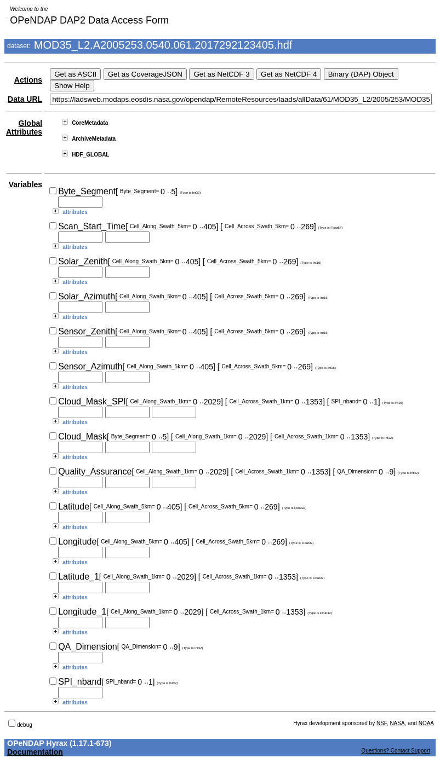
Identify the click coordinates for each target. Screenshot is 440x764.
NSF (381, 723)
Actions (28, 80)
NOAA (426, 723)
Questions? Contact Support (395, 751)
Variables (26, 184)
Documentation (35, 752)
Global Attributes (24, 127)
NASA (397, 723)
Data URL (25, 99)
